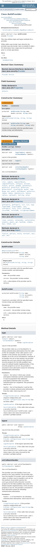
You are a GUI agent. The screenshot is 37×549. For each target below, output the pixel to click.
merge (4, 191)
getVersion (24, 187)
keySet (26, 189)
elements (5, 222)
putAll (13, 191)
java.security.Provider (19, 23)
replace (28, 193)
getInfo (11, 185)
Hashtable (18, 217)
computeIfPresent (8, 184)
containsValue (30, 220)
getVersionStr (7, 189)
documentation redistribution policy (11, 544)
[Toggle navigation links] (2, 5)
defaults (5, 91)
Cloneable (15, 30)
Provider (10, 36)
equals (12, 222)
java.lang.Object (6, 17)
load (31, 189)
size (14, 224)
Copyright (4, 540)
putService (31, 191)
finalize (5, 233)
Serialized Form (8, 60)
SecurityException (9, 407)
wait (33, 233)
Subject (22, 152)
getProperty (6, 205)
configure (19, 184)
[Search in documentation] (30, 9)
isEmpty (29, 222)
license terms (21, 2)
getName (18, 185)
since (13, 250)
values (27, 195)
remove (4, 193)
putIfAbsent (21, 191)
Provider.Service (8, 74)
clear (4, 182)
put (8, 191)
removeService (19, 193)
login (17, 152)
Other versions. (11, 535)
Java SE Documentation (10, 530)
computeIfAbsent (19, 182)
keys (3, 224)
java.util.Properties (15, 22)
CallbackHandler (21, 154)
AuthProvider (19, 9)
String (23, 111)
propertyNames (17, 206)
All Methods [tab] (6, 141)
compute (10, 182)
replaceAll (12, 195)
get (17, 222)
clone (4, 220)
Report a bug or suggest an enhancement (13, 527)
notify (19, 233)
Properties (18, 88)
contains (10, 220)
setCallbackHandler (22, 167)
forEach (4, 185)
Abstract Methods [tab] (9, 144)
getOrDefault (27, 185)
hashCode (22, 222)
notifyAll (26, 233)
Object (20, 19)
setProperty (6, 208)
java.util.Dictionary (10, 19)
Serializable (7, 30)
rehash (9, 224)
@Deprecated (6, 250)
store (14, 208)
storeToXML (26, 208)
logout (17, 160)
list (23, 205)
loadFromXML (6, 206)
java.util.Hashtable (12, 20)
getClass (13, 233)
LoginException (27, 342)
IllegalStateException (11, 396)
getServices (15, 187)
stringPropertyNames (27, 210)
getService (6, 187)
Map (21, 30)
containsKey (19, 220)
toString (21, 195)
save (24, 206)
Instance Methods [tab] (21, 141)
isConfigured (17, 189)
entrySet (27, 184)
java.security (9, 9)
